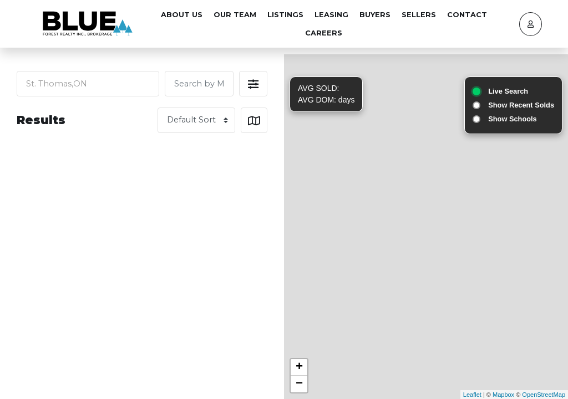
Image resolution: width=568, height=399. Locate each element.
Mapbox (503, 394)
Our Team (235, 15)
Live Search (508, 91)
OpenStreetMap (543, 394)
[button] (253, 83)
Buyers (374, 15)
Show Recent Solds (521, 105)
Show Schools (512, 119)
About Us (181, 15)
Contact (467, 15)
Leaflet (472, 394)
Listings (285, 15)
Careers (323, 33)
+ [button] (299, 367)
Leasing (331, 15)
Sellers (419, 15)
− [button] (299, 384)
